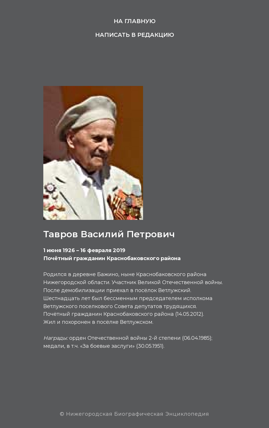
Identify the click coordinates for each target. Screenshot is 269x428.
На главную (135, 21)
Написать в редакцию (134, 34)
